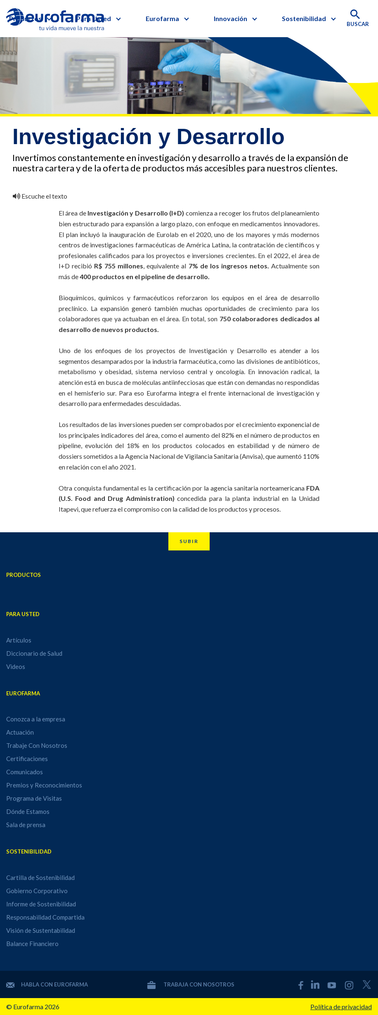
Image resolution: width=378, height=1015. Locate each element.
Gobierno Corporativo (37, 890)
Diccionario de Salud (34, 653)
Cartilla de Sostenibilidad (40, 877)
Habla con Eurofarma (47, 984)
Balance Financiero (32, 943)
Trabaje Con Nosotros (36, 745)
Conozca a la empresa (35, 719)
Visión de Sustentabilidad (40, 930)
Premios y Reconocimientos (44, 785)
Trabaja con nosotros (190, 984)
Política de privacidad (341, 1006)
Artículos (18, 640)
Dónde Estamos (28, 811)
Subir (189, 541)
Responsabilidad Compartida (45, 917)
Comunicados (24, 771)
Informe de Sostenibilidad (41, 904)
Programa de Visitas (34, 798)
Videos (15, 666)
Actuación (20, 732)
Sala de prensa (25, 824)
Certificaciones (27, 758)
